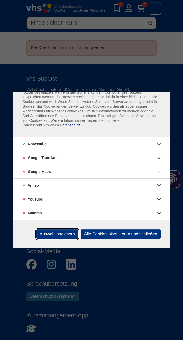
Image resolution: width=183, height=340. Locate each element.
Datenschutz (70, 125)
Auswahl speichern (57, 234)
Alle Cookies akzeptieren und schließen (120, 234)
